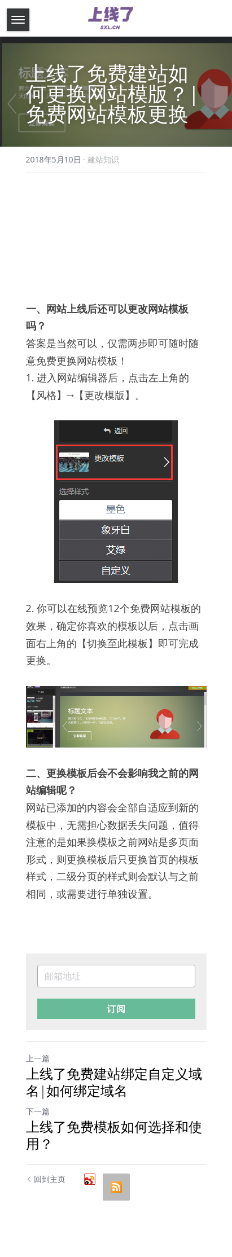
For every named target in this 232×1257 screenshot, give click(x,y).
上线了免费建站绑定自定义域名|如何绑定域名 (114, 1082)
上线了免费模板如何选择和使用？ (114, 1135)
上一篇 (38, 1058)
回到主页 (46, 1179)
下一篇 (38, 1111)
